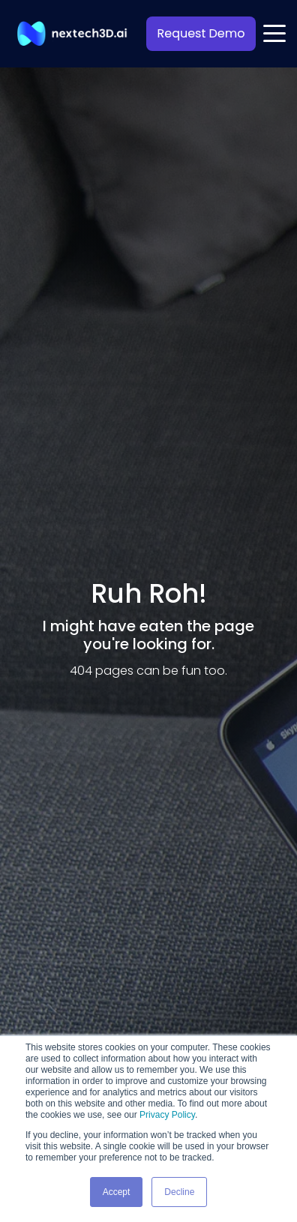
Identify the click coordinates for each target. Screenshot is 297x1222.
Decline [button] (179, 1192)
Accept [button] (116, 1192)
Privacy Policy (167, 1115)
